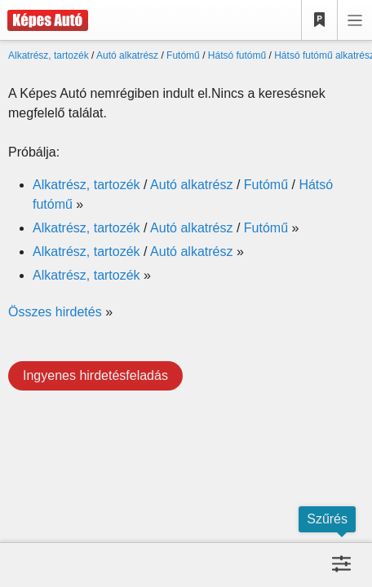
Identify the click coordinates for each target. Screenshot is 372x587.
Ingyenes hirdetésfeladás (95, 375)
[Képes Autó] (44, 20)
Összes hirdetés (55, 312)
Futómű (183, 55)
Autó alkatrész (127, 55)
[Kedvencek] (320, 20)
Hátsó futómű (237, 55)
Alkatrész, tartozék (48, 55)
